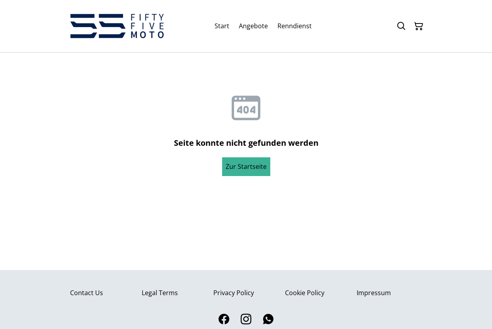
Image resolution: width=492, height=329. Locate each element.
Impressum (374, 292)
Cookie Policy (304, 292)
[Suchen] (401, 26)
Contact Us (86, 292)
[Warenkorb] (419, 26)
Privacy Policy (233, 292)
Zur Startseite (246, 166)
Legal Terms (160, 292)
